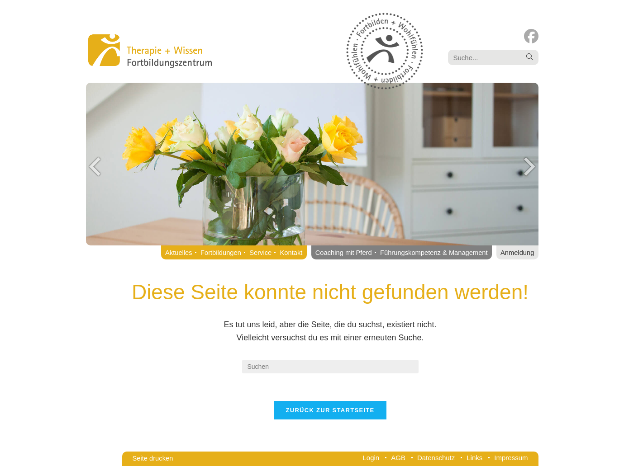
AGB (398, 457)
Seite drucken (153, 458)
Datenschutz (436, 457)
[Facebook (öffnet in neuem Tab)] (531, 36)
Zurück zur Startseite (330, 410)
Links (474, 457)
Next (529, 166)
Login (371, 457)
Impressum (511, 457)
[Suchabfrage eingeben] (330, 366)
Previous (95, 166)
